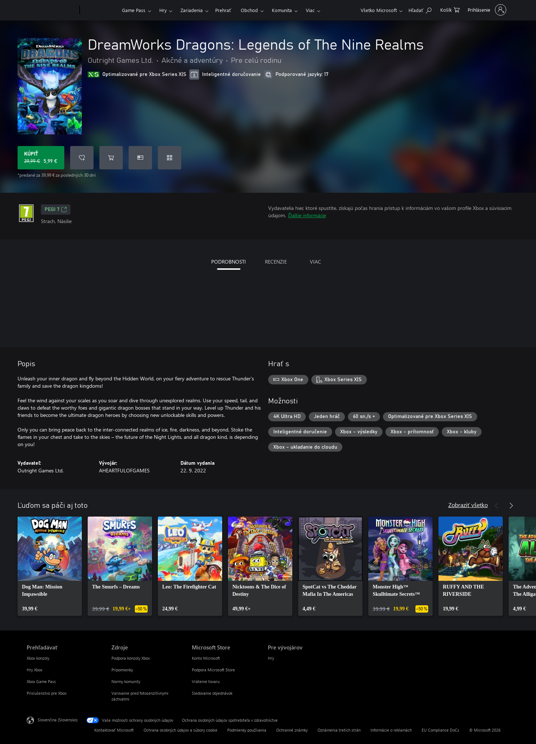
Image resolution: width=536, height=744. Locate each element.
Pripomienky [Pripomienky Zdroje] (122, 669)
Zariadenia (191, 10)
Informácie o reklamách (391, 730)
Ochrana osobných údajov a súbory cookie (180, 730)
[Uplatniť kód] (169, 157)
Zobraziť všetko (468, 505)
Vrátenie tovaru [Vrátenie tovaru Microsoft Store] (206, 681)
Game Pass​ (133, 10)
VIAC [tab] (315, 261)
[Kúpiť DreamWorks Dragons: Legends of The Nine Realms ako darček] (140, 157)
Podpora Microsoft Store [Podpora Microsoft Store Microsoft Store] (213, 669)
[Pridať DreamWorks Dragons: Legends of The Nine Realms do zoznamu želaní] (82, 157)
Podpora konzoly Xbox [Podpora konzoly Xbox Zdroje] (130, 658)
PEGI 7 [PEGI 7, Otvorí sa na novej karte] (56, 209)
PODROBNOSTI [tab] (228, 261)
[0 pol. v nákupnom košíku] (450, 9)
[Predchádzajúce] (496, 506)
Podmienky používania (246, 730)
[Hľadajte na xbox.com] (420, 9)
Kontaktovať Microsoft (114, 730)
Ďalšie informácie (307, 215)
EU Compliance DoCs (440, 730)
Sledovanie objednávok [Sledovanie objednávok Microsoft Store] (212, 693)
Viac (310, 10)
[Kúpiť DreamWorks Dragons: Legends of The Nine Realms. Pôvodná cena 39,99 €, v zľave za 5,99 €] (41, 157)
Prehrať (223, 10)
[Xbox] (100, 10)
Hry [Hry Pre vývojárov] (271, 658)
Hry (163, 10)
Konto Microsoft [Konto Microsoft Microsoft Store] (206, 658)
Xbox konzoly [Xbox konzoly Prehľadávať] (38, 658)
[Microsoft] (52, 10)
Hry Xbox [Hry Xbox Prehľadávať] (34, 669)
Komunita (282, 10)
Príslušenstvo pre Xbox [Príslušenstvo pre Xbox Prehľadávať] (46, 693)
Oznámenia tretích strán (339, 730)
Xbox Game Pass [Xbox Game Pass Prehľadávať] (41, 681)
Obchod (249, 10)
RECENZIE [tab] (276, 261)
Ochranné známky (292, 730)
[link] (50, 566)
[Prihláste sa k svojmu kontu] (486, 10)
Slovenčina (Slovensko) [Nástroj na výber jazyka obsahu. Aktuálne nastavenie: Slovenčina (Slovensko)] (57, 719)
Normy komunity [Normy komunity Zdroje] (125, 681)
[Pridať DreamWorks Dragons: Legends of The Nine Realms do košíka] (111, 157)
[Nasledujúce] (511, 506)
